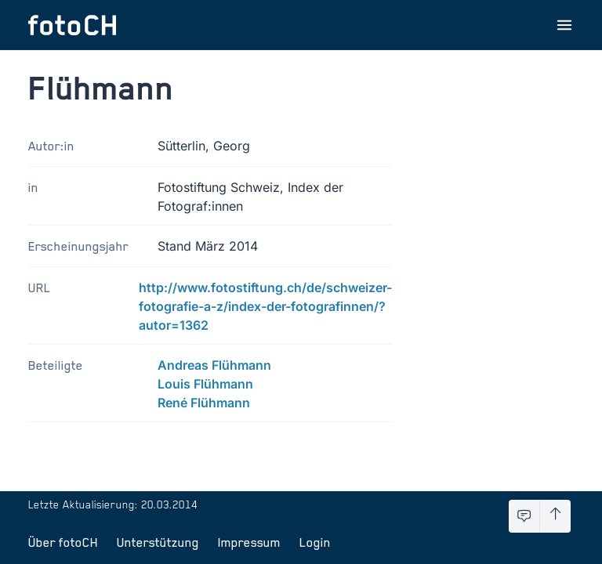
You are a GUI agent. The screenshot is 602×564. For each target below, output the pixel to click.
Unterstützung (158, 542)
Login (315, 542)
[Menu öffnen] (564, 25)
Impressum (249, 542)
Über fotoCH (63, 542)
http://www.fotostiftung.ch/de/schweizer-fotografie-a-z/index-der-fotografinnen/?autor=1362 (265, 306)
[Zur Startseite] (72, 25)
